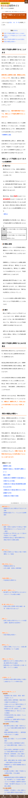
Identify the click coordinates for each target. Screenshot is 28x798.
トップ (3, 11)
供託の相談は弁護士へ (10, 41)
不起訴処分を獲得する (10, 580)
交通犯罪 (6, 769)
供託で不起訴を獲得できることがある (14, 33)
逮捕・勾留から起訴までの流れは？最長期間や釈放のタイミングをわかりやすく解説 (15, 529)
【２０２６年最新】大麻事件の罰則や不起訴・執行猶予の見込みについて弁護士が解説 (15, 784)
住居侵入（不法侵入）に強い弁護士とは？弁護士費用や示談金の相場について (15, 792)
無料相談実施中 (5, 3)
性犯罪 (5, 693)
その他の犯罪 (7, 788)
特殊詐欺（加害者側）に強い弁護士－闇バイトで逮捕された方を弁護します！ (15, 756)
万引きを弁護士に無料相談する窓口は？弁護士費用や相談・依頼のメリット (15, 745)
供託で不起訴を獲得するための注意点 (14, 39)
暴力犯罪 (6, 723)
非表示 (15, 30)
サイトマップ (24, 503)
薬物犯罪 (6, 775)
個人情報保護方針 (15, 503)
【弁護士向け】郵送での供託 (11, 496)
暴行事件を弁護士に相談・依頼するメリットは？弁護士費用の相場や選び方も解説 (15, 728)
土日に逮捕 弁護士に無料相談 (12, 568)
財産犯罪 (6, 736)
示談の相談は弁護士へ (10, 634)
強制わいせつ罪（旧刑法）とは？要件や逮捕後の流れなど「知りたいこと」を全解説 (15, 711)
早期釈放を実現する (9, 566)
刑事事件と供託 (8, 11)
